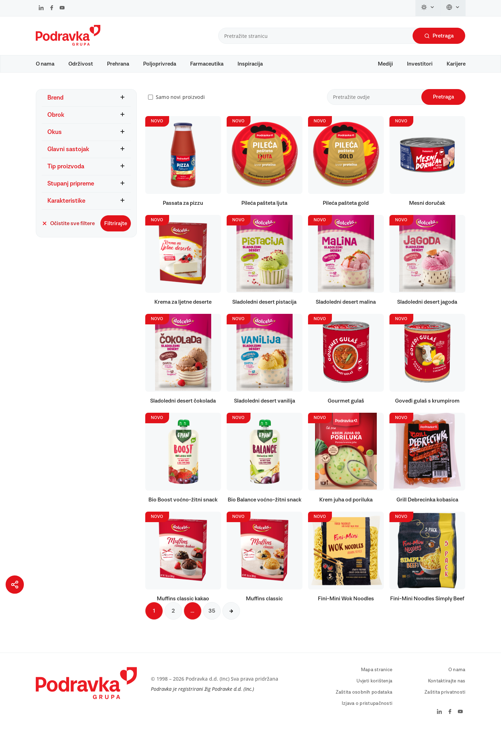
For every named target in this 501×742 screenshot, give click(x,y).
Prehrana (118, 64)
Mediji (385, 64)
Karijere (456, 64)
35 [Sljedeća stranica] (211, 621)
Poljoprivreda (159, 64)
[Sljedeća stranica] (231, 621)
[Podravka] (68, 44)
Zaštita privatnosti (445, 702)
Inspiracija (250, 64)
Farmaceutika (206, 64)
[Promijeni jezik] (453, 8)
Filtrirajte (115, 233)
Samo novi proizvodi (180, 107)
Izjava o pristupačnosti (367, 713)
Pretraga (439, 36)
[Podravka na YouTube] (62, 8)
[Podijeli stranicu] (15, 584)
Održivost (80, 64)
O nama (45, 64)
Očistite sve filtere (68, 233)
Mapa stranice (377, 679)
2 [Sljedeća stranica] (173, 621)
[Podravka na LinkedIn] (41, 8)
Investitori (420, 64)
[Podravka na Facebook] (51, 8)
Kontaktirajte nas (447, 691)
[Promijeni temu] (428, 8)
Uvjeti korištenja (374, 691)
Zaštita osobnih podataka (364, 702)
